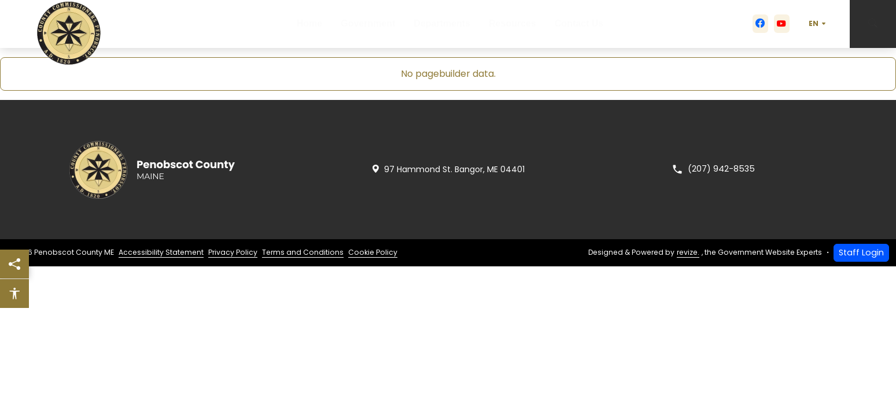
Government (365, 23)
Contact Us (588, 23)
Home (301, 23)
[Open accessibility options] (14, 293)
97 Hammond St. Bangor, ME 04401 (448, 170)
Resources (518, 23)
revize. (688, 252)
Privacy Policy (232, 252)
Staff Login (861, 252)
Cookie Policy (372, 252)
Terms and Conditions (303, 252)
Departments (443, 23)
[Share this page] (14, 264)
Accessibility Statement (161, 252)
